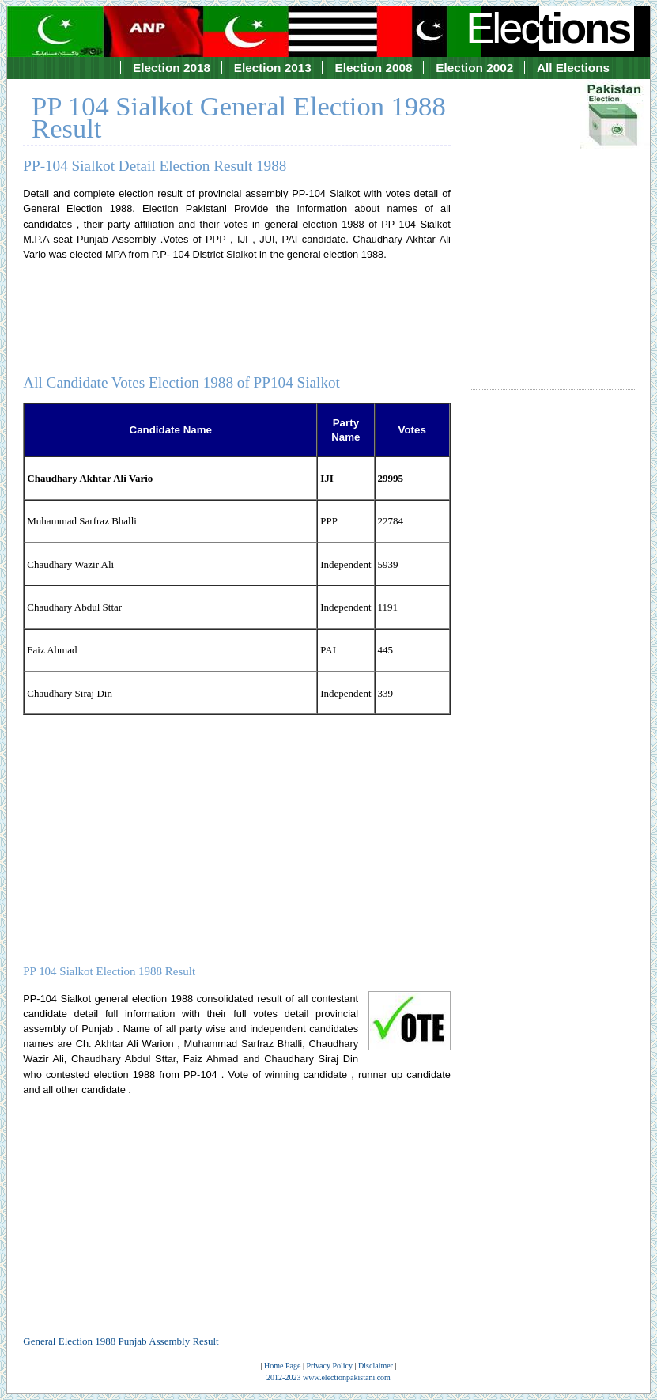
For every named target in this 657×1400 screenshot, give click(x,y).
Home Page (282, 1365)
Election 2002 (474, 67)
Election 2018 (171, 67)
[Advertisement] (553, 225)
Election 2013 (273, 67)
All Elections (573, 67)
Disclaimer (375, 1365)
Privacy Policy (329, 1365)
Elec (549, 27)
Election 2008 (373, 67)
